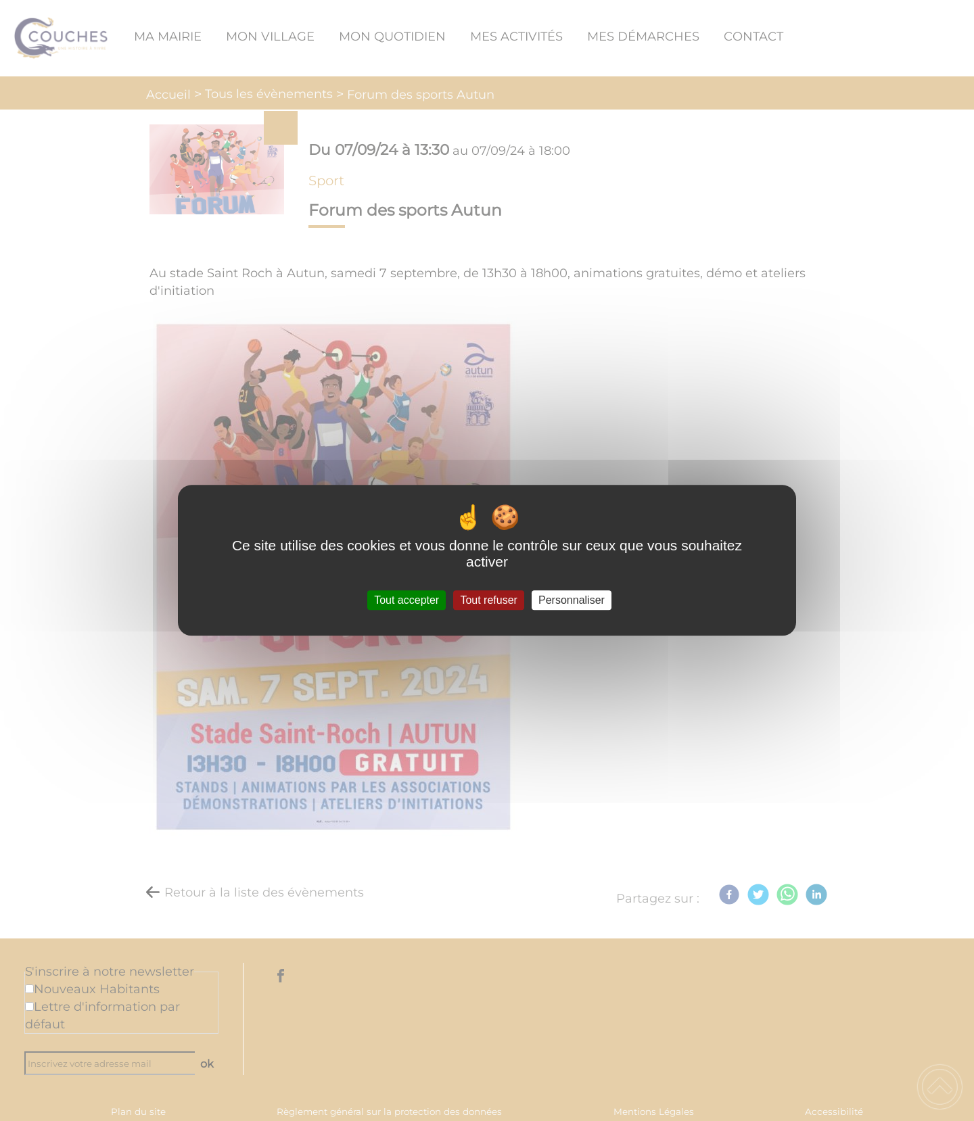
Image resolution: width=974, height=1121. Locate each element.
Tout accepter (406, 600)
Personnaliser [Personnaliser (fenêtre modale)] (571, 600)
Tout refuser (488, 600)
